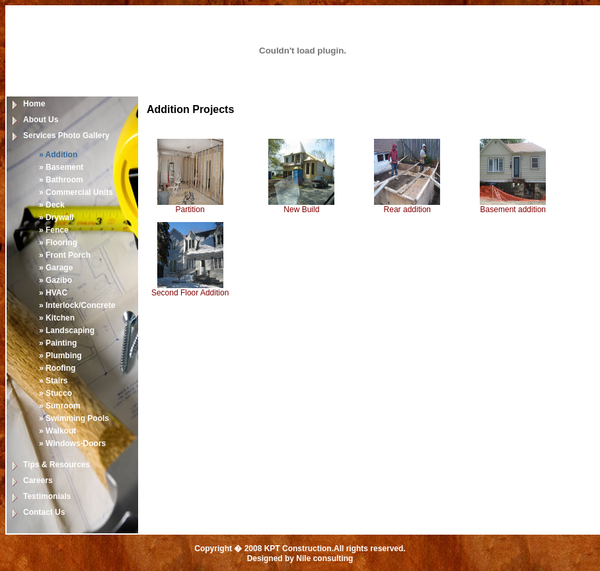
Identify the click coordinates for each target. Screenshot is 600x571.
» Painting (58, 343)
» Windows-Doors (72, 443)
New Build (301, 209)
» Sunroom (60, 405)
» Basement (61, 167)
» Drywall (56, 217)
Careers (38, 480)
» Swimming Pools (74, 418)
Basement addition (513, 209)
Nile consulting (324, 558)
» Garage (56, 267)
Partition (190, 209)
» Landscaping (66, 330)
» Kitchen (57, 318)
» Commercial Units (76, 192)
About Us (40, 119)
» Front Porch (65, 255)
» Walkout (57, 431)
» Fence (54, 230)
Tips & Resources (56, 464)
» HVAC (53, 292)
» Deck (52, 204)
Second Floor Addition (190, 292)
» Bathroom (61, 179)
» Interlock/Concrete (77, 305)
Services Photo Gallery (66, 135)
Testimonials (47, 496)
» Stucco (55, 393)
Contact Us (44, 512)
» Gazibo (55, 280)
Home (34, 103)
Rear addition (407, 209)
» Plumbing (60, 355)
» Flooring (58, 242)
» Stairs (53, 380)
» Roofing (57, 368)
